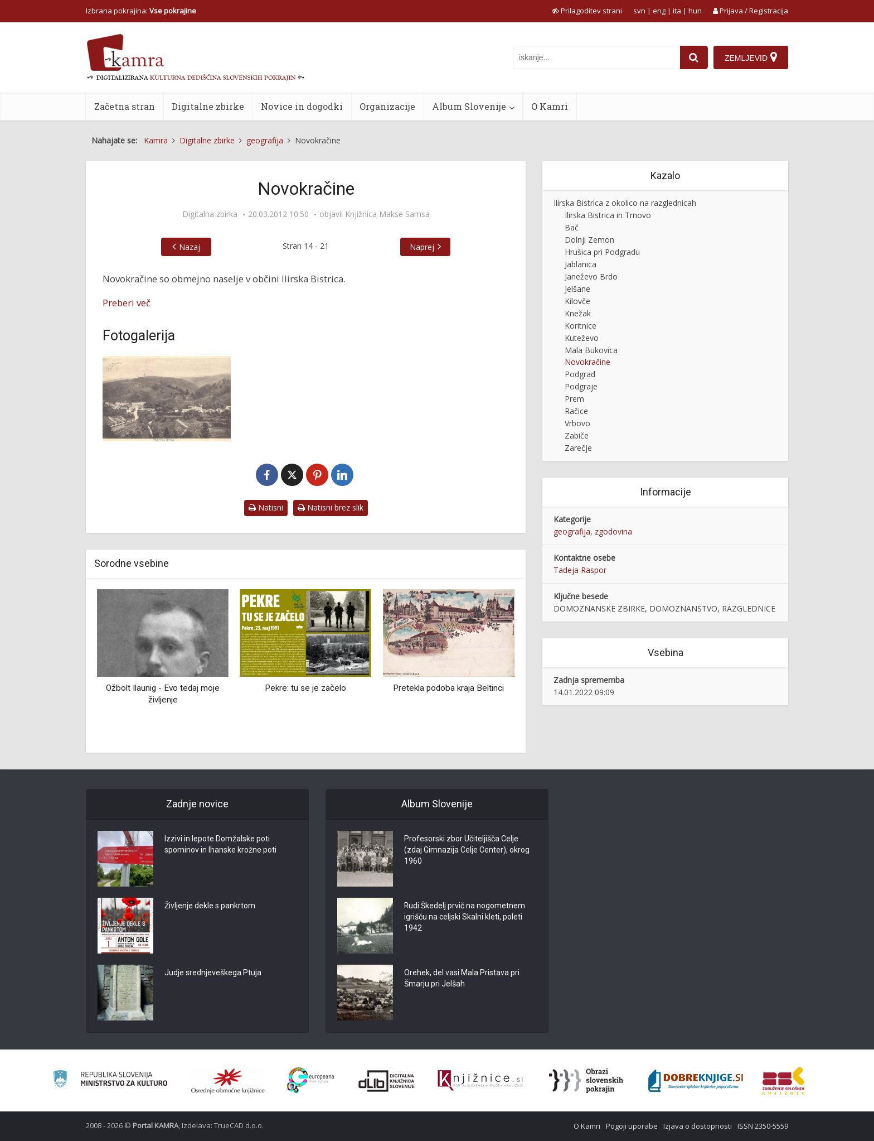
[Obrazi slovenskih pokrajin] (586, 1081)
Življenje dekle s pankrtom (209, 906)
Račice (576, 411)
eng (659, 11)
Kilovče (577, 301)
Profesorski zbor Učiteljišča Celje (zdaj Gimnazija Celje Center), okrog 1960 (467, 850)
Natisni (266, 507)
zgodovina (613, 531)
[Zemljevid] (750, 57)
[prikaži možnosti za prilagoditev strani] (587, 11)
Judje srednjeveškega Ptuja (212, 973)
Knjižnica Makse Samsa (387, 214)
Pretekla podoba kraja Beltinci (448, 688)
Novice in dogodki (302, 106)
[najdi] (694, 57)
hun (695, 11)
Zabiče (577, 435)
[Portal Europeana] (311, 1080)
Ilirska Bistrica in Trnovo (608, 215)
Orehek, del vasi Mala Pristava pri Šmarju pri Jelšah (461, 979)
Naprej (422, 247)
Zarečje (578, 447)
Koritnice (580, 325)
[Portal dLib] (386, 1081)
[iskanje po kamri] (596, 57)
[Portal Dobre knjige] (695, 1081)
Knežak (578, 313)
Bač (572, 227)
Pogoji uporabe (632, 1126)
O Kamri (549, 106)
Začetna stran (124, 106)
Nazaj (189, 247)
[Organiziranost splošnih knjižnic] (228, 1081)
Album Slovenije (469, 106)
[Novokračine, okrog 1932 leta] (167, 398)
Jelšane (577, 288)
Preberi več (126, 302)
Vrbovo (577, 423)
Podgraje (581, 386)
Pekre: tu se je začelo (305, 688)
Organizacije (387, 106)
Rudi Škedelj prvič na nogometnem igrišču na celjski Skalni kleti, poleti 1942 (465, 917)
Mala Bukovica (591, 350)
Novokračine (587, 362)
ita (677, 11)
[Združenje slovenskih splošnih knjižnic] (480, 1081)
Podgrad (580, 374)
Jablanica (580, 264)
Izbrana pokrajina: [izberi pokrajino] (141, 11)
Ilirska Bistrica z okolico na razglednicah (624, 203)
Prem (574, 398)
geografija (571, 531)
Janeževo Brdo (591, 276)
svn (639, 11)
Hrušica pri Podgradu (602, 252)
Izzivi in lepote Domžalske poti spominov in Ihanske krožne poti (220, 845)
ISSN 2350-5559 (762, 1126)
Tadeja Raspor (579, 570)
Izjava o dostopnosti (697, 1126)
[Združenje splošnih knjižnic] (783, 1081)
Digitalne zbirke (208, 106)
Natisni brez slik (330, 507)
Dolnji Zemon (589, 239)
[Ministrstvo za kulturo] (110, 1080)
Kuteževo (582, 338)
